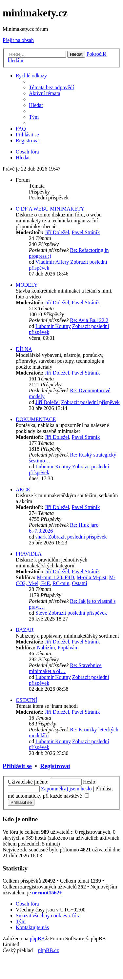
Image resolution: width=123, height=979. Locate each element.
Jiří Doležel (57, 232)
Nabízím (46, 647)
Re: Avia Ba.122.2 (89, 320)
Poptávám (68, 647)
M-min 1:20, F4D (55, 577)
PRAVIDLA (29, 554)
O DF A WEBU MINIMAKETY (50, 209)
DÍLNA (24, 349)
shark (41, 537)
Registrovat (55, 766)
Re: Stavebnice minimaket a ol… (65, 668)
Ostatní (79, 583)
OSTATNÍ (26, 700)
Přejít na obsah (18, 40)
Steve (41, 613)
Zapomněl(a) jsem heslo (66, 788)
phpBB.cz (48, 950)
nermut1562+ (47, 892)
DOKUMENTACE (36, 419)
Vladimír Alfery (52, 262)
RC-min (61, 583)
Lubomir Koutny (53, 326)
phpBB (37, 938)
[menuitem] (51, 87)
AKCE (23, 489)
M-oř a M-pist (92, 577)
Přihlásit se (17, 766)
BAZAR (24, 630)
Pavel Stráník (86, 232)
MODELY (27, 285)
